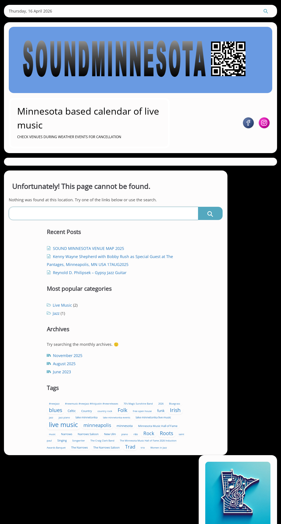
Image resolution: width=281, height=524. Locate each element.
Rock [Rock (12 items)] (134, 409)
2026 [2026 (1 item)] (163, 345)
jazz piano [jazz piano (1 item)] (151, 368)
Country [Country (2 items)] (161, 352)
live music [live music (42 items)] (154, 381)
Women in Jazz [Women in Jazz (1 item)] (153, 435)
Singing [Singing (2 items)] (120, 416)
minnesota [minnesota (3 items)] (148, 390)
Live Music (120, 251)
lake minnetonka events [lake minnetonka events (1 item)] (140, 374)
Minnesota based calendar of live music (106, 116)
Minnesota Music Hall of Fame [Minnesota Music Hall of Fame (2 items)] (127, 397)
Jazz (114, 259)
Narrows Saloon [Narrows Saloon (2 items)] (134, 403)
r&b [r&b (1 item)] (121, 410)
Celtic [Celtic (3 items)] (146, 352)
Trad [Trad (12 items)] (125, 434)
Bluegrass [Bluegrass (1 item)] (112, 352)
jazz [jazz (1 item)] (138, 368)
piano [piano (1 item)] (110, 410)
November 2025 (45, 355)
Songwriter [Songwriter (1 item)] (137, 416)
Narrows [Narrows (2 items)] (113, 403)
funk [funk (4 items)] (111, 367)
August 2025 (42, 363)
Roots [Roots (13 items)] (152, 409)
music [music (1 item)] (155, 397)
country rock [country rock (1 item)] (114, 360)
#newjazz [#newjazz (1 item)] (112, 339)
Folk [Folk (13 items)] (132, 359)
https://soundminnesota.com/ (243, 251)
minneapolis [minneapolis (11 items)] (121, 390)
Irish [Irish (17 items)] (125, 367)
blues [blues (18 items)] (130, 351)
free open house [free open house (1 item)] (152, 360)
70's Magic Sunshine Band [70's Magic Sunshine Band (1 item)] (140, 345)
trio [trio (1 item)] (137, 435)
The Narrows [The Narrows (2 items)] (138, 428)
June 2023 (40, 372)
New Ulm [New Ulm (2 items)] (156, 403)
